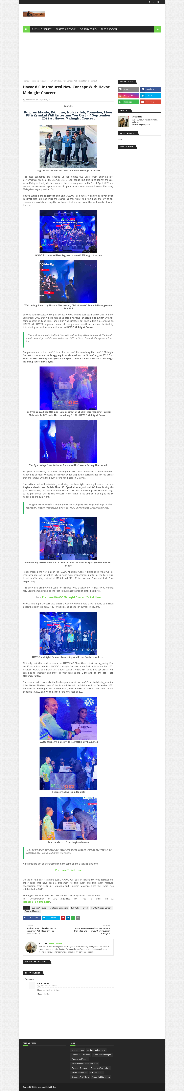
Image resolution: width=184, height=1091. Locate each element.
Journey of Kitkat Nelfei (47, 1087)
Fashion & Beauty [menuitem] (88, 29)
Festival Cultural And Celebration (85, 1064)
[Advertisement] (92, 54)
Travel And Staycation (101, 1077)
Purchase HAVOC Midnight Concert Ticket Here (71, 597)
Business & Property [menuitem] (42, 29)
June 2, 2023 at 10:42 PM (48, 986)
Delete (46, 994)
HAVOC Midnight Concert (101, 908)
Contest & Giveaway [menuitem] (65, 29)
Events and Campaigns (59, 908)
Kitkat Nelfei (31, 100)
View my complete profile (141, 125)
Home (25, 81)
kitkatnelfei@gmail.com (36, 901)
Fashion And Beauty (79, 1059)
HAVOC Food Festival (79, 908)
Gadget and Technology (100, 1068)
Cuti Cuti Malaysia (39, 908)
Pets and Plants (96, 1073)
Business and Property (96, 1050)
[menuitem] (26, 29)
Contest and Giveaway (81, 1055)
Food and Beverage (79, 1068)
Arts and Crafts (78, 1050)
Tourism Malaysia (36, 81)
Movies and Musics (79, 1073)
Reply (40, 994)
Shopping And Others (80, 1077)
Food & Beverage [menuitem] (109, 29)
